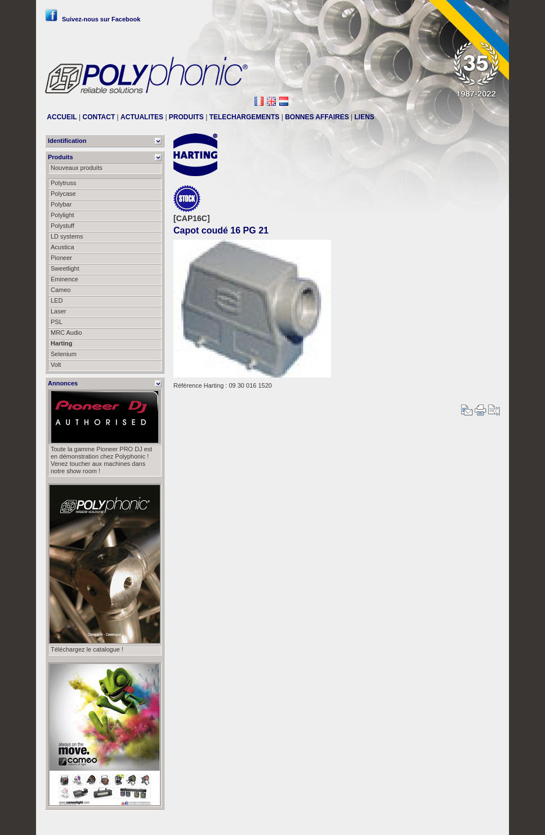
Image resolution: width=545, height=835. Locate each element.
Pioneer (61, 257)
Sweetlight (65, 268)
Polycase (63, 193)
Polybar (61, 204)
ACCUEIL (62, 117)
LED (56, 300)
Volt (56, 364)
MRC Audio (66, 332)
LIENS (364, 117)
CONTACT (98, 117)
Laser (58, 311)
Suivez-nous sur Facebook (92, 19)
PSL (56, 321)
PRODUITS (186, 117)
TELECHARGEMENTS (244, 117)
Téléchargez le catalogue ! (87, 649)
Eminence (64, 279)
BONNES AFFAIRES (317, 117)
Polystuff (62, 225)
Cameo (60, 289)
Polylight (62, 215)
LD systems (67, 236)
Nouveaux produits (76, 167)
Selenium (64, 354)
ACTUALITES (141, 117)
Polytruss (63, 182)
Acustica (62, 247)
